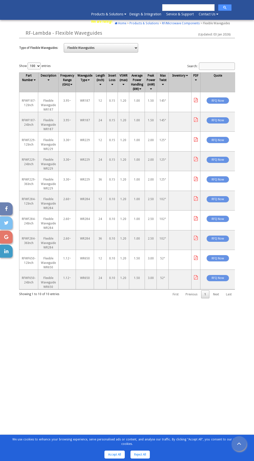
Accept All (114, 454)
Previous (191, 294)
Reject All (140, 454)
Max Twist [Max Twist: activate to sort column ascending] (163, 78)
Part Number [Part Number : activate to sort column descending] (28, 78)
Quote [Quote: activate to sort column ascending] (218, 75)
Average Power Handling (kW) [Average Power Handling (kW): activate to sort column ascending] (137, 82)
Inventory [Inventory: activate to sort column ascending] (179, 75)
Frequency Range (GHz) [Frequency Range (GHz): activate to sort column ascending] (67, 80)
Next (216, 294)
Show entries (35, 66)
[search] (188, 7)
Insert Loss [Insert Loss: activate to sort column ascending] (112, 78)
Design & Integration (145, 14)
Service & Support (180, 14)
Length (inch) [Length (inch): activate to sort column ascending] (100, 78)
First (176, 294)
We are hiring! (101, 22)
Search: (211, 66)
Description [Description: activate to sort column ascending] (48, 75)
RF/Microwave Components (181, 23)
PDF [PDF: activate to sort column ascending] (196, 75)
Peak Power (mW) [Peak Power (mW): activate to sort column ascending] (151, 80)
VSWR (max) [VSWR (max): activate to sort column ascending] (123, 78)
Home (120, 23)
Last (229, 294)
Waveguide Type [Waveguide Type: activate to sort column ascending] (85, 78)
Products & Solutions (108, 14)
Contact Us (208, 14)
